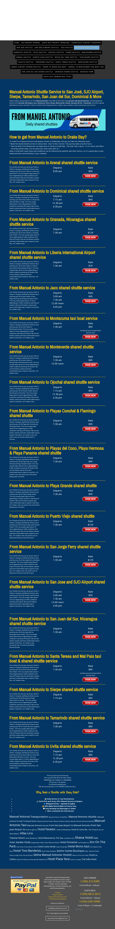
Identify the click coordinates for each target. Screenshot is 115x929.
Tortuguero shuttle (89, 57)
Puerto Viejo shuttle (43, 57)
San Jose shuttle (25, 47)
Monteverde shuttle (91, 52)
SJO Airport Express (30, 43)
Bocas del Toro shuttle (66, 57)
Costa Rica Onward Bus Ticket (57, 76)
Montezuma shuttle (87, 62)
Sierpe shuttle (73, 52)
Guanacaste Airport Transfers (86, 43)
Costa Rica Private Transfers (56, 43)
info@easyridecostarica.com (57, 908)
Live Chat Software (79, 909)
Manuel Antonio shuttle (86, 47)
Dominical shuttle (22, 52)
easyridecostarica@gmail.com (57, 918)
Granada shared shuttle (66, 72)
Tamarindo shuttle (44, 62)
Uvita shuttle (39, 52)
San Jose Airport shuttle (47, 47)
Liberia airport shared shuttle (26, 67)
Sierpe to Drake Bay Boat (54, 67)
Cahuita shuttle (25, 62)
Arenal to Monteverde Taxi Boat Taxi (86, 67)
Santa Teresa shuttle (66, 62)
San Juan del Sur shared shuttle (37, 72)
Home (16, 43)
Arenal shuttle (23, 57)
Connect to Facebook (16, 877)
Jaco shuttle (67, 47)
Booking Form (86, 72)
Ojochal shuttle (56, 52)
